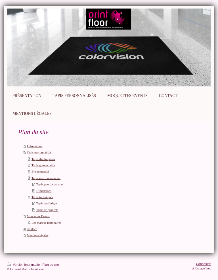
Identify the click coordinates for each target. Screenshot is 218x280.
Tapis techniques (42, 197)
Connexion (203, 264)
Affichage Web (201, 268)
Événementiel (40, 171)
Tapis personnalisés (39, 152)
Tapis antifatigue (47, 203)
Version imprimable (24, 264)
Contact (32, 229)
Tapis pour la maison (49, 184)
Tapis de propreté (47, 209)
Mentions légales (37, 235)
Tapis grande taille (43, 165)
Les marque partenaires (46, 222)
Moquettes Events (38, 216)
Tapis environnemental (46, 178)
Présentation (34, 146)
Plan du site (50, 264)
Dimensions (43, 190)
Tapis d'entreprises (43, 159)
